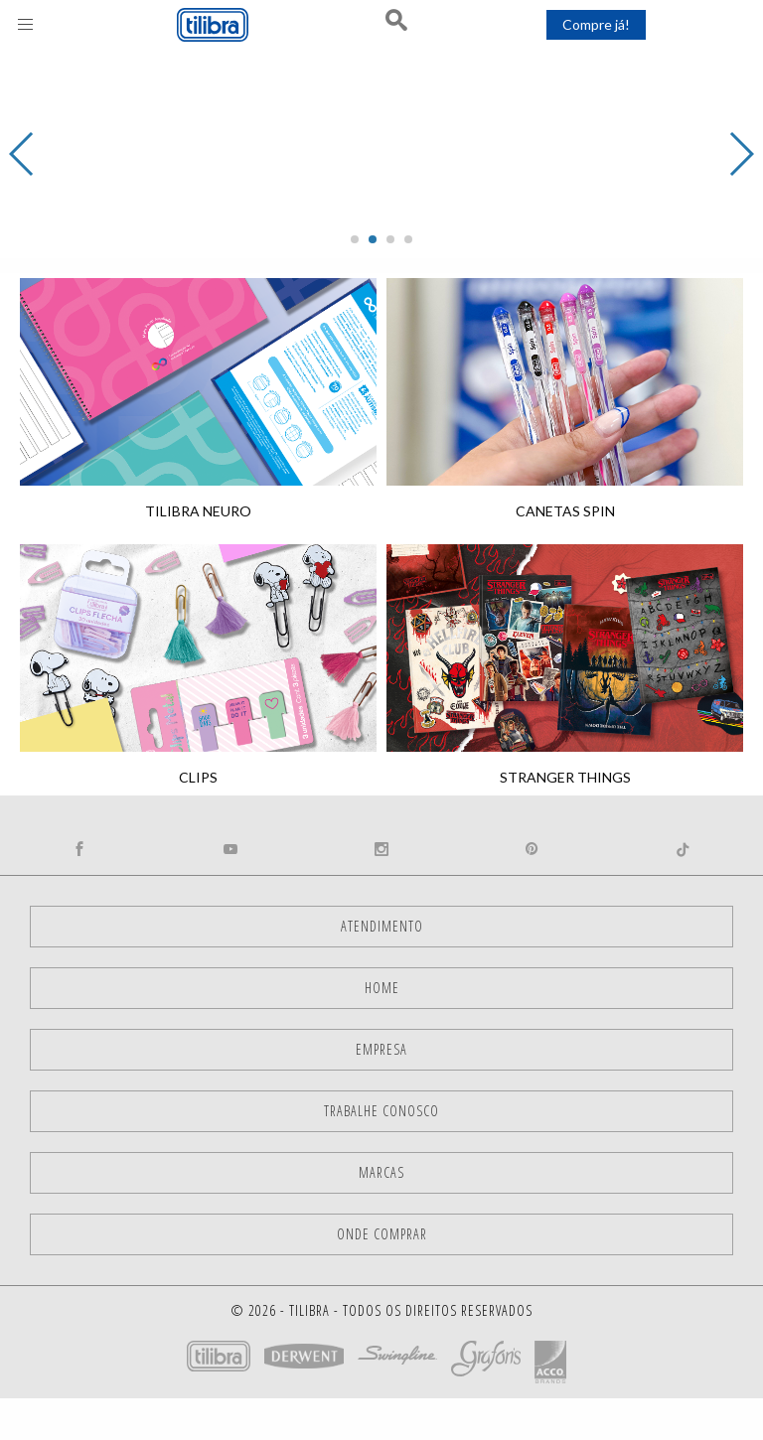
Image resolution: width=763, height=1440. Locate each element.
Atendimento (382, 926)
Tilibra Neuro (198, 511)
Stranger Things (565, 777)
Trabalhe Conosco (381, 1110)
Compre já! (596, 24)
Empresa (381, 1049)
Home (382, 987)
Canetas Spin (565, 511)
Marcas (381, 1172)
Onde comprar (382, 1233)
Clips (198, 777)
